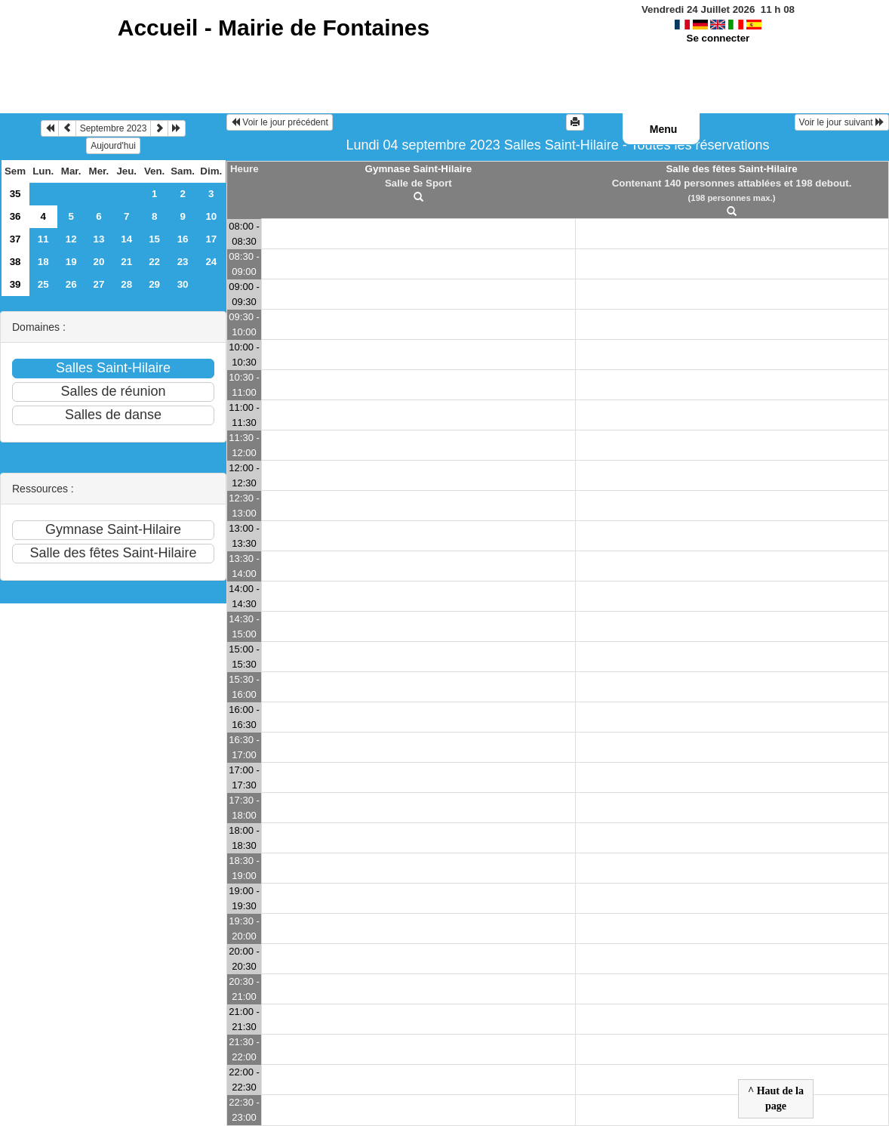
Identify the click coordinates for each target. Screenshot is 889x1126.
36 (15, 216)
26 (71, 284)
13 (99, 239)
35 (15, 193)
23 (183, 261)
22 (154, 261)
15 (154, 239)
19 (71, 261)
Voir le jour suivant (841, 122)
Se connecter (718, 38)
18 (43, 261)
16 (183, 239)
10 (211, 216)
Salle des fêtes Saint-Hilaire (731, 168)
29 (154, 284)
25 (43, 284)
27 (99, 284)
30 (183, 284)
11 (43, 239)
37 (15, 239)
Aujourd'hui (113, 145)
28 (126, 284)
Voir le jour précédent (279, 122)
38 (15, 261)
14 (126, 239)
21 (126, 261)
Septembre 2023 (113, 128)
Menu (664, 129)
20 (99, 261)
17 (211, 239)
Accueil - (273, 27)
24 (211, 261)
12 (71, 239)
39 (15, 284)
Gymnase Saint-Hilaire (418, 168)
